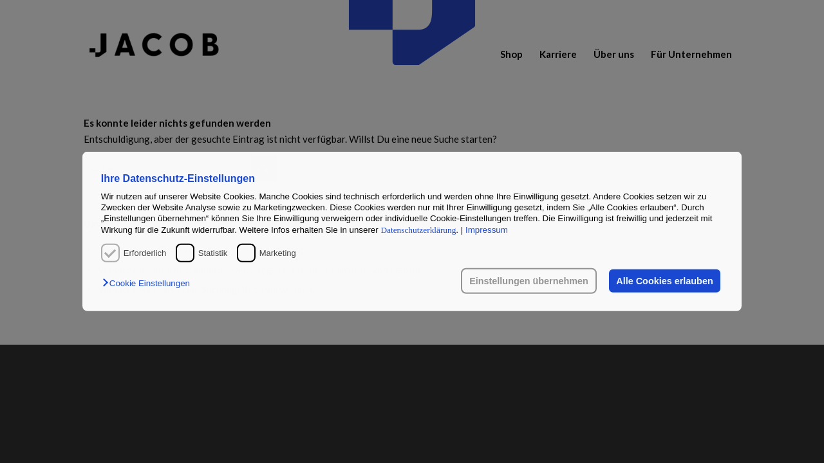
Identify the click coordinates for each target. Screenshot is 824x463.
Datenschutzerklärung (418, 230)
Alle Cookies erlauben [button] (664, 281)
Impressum (486, 230)
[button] (149, 283)
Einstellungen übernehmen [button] (528, 281)
